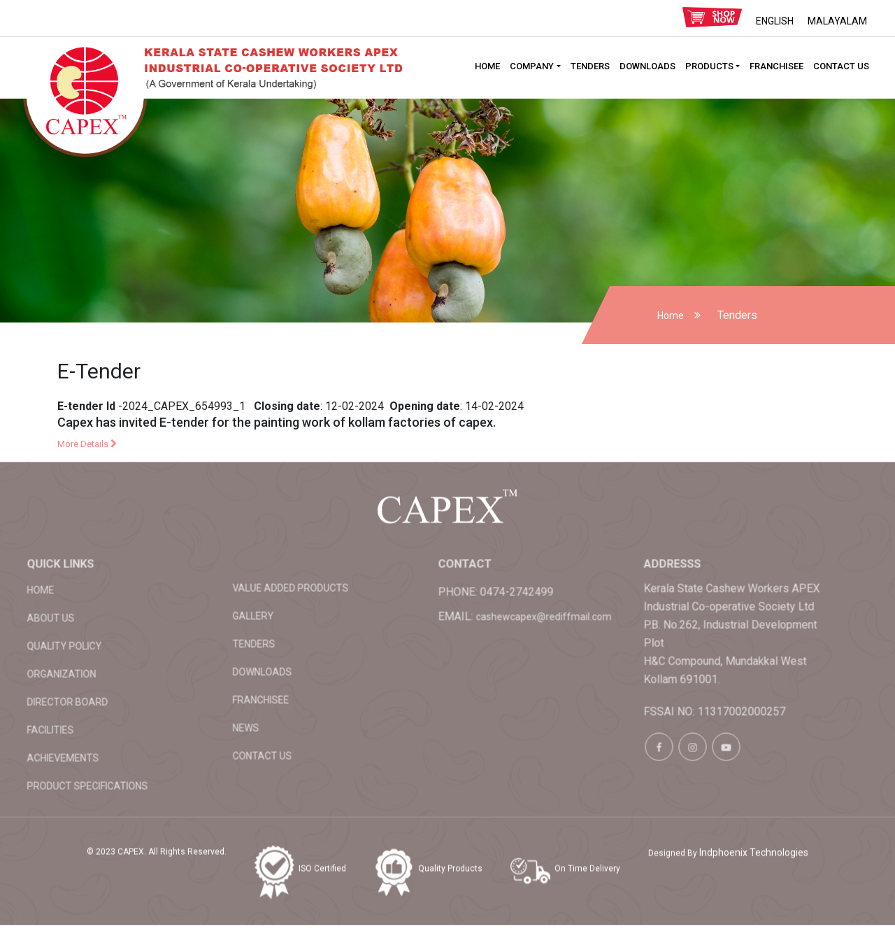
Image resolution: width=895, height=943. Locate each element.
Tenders (590, 66)
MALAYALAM (837, 21)
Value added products (247, 545)
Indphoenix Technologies (753, 809)
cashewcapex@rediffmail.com (500, 573)
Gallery (210, 573)
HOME (487, 66)
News (202, 684)
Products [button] (709, 66)
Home (670, 315)
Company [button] (532, 66)
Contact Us (841, 66)
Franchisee (776, 66)
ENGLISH (775, 21)
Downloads (647, 66)
